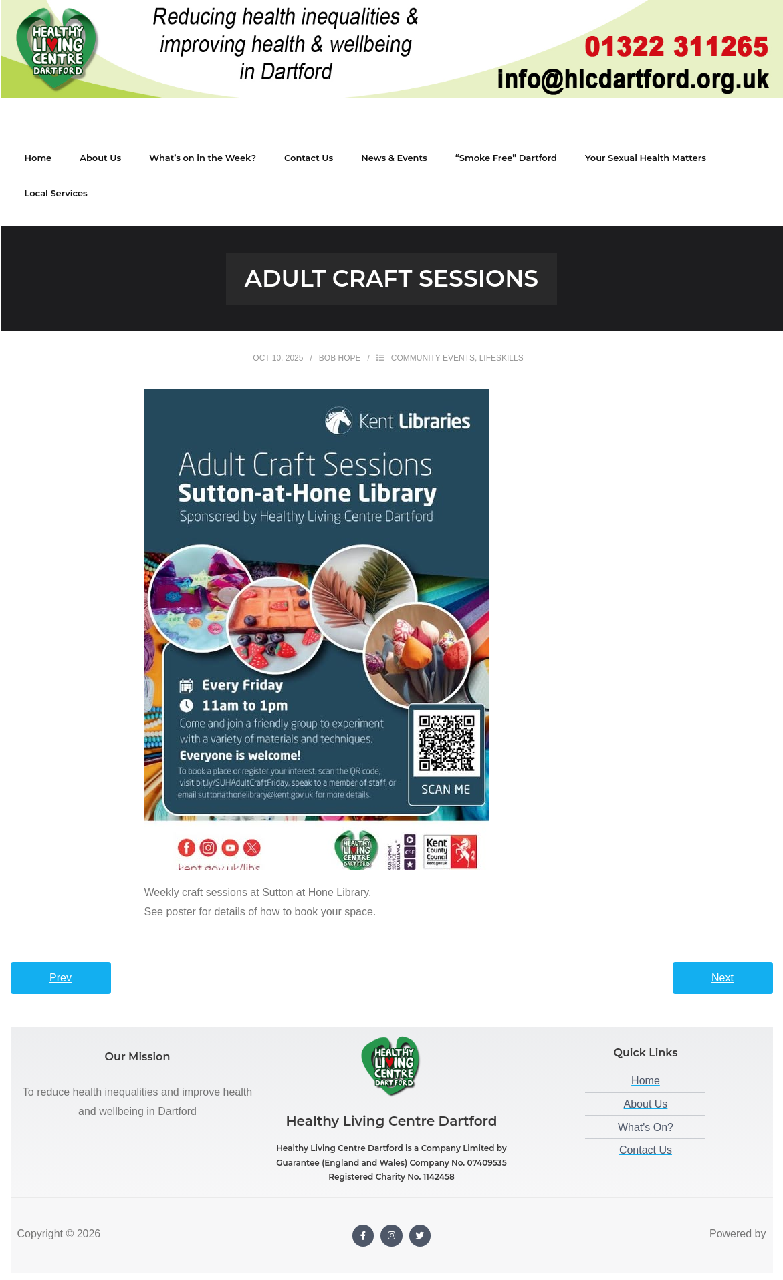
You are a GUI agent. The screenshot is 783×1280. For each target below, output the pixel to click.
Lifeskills (501, 344)
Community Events (433, 344)
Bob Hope (340, 344)
